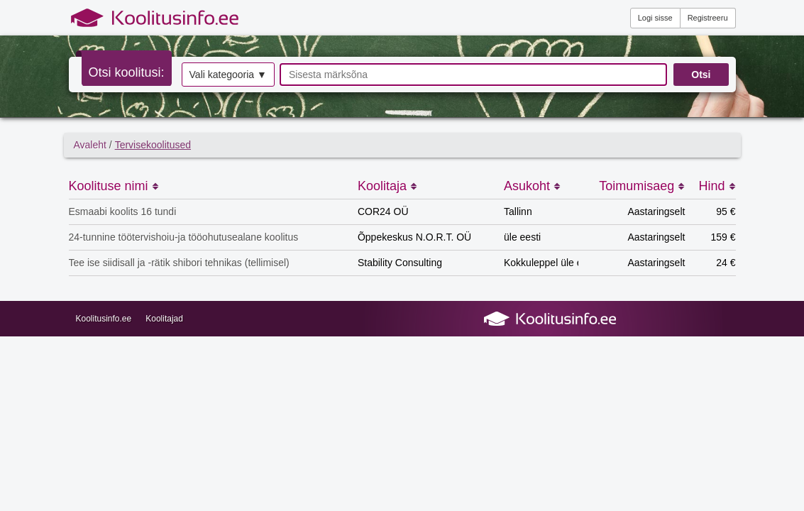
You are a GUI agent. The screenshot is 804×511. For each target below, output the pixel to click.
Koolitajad (164, 319)
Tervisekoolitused (153, 144)
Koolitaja (387, 186)
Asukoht (532, 186)
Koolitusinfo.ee (104, 319)
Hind (716, 186)
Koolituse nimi (114, 186)
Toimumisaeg (642, 186)
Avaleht (90, 144)
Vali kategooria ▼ (228, 74)
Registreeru (708, 17)
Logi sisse (655, 17)
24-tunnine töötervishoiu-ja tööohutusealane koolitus (184, 237)
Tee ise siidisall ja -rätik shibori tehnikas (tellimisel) (179, 262)
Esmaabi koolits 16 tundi (123, 211)
